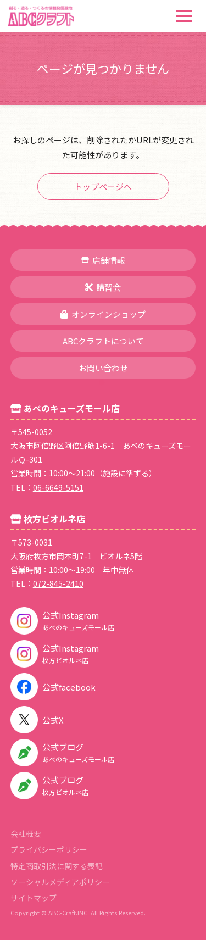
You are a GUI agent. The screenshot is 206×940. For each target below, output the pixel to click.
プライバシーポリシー (48, 849)
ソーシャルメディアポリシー (60, 881)
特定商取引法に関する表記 (56, 865)
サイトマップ (33, 897)
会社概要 (25, 833)
